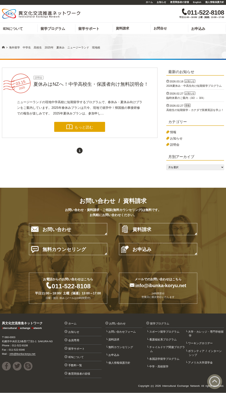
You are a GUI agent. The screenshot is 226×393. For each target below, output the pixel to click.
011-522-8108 (71, 286)
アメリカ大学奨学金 (201, 362)
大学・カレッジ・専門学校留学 (206, 333)
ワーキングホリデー (201, 343)
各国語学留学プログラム (164, 358)
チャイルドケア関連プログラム (167, 349)
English (197, 2)
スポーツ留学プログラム (164, 331)
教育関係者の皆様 (179, 2)
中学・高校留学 (159, 366)
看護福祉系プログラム (163, 339)
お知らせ (161, 2)
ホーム (149, 2)
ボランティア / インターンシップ (205, 352)
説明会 (38, 77)
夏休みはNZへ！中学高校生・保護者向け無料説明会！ (91, 83)
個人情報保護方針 (214, 2)
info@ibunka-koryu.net (160, 285)
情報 (173, 131)
